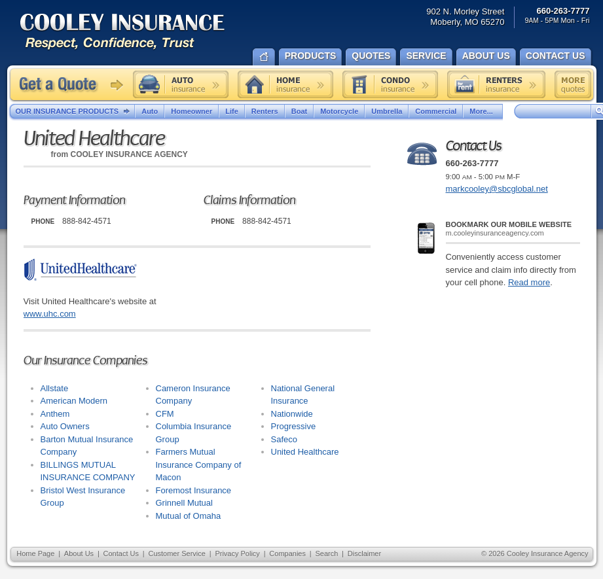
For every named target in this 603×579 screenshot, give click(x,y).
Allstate (55, 388)
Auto (149, 111)
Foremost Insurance (194, 490)
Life (232, 111)
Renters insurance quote (496, 84)
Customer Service (176, 553)
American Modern (74, 401)
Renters (265, 111)
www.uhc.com (50, 314)
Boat (299, 111)
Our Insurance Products (76, 112)
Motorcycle (339, 111)
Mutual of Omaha (188, 516)
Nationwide (292, 414)
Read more (529, 282)
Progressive (293, 426)
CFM (165, 414)
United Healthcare (305, 452)
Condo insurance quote (390, 84)
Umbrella (387, 111)
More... (482, 111)
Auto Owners (65, 426)
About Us (79, 553)
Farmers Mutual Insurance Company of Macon (199, 464)
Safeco (284, 439)
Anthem (55, 414)
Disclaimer (364, 553)
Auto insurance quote (180, 84)
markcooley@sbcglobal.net (497, 189)
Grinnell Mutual (184, 503)
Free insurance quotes (573, 84)
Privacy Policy (237, 553)
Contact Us (121, 553)
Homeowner (191, 111)
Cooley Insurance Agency (135, 32)
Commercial (436, 111)
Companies (287, 553)
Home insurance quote (285, 84)
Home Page (35, 553)
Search (326, 553)
